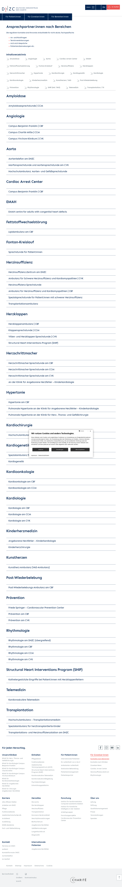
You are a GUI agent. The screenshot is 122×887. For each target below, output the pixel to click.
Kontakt (9, 866)
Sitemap (18, 866)
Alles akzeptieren (80, 449)
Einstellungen (59, 449)
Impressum (28, 866)
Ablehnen (40, 449)
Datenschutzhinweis (43, 455)
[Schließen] (90, 431)
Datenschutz (39, 866)
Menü (88, 3)
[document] (61, 439)
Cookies (49, 866)
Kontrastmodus (31, 878)
